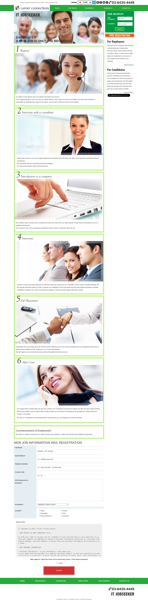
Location (18, 511)
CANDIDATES (61, 581)
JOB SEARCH (40, 581)
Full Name (18, 447)
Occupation (19, 504)
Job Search (72, 8)
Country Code (19, 472)
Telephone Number (21, 464)
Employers (108, 8)
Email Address (20, 456)
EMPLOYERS (83, 581)
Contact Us (126, 8)
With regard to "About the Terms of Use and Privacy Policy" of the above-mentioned (59, 559)
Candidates (90, 8)
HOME (22, 581)
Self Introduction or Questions (21, 481)
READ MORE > (129, 65)
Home (57, 8)
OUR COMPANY (104, 581)
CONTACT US (124, 581)
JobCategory (112, 18)
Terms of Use (20, 522)
